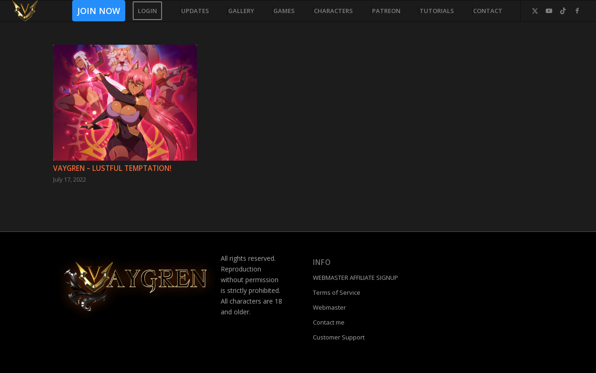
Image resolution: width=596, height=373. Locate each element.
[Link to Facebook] (577, 11)
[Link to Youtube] (549, 11)
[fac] (25, 10)
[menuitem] (95, 10)
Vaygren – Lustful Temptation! (112, 168)
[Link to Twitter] (535, 11)
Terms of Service (336, 292)
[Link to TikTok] (563, 11)
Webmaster (329, 307)
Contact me (329, 322)
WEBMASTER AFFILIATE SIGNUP (355, 277)
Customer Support (339, 337)
